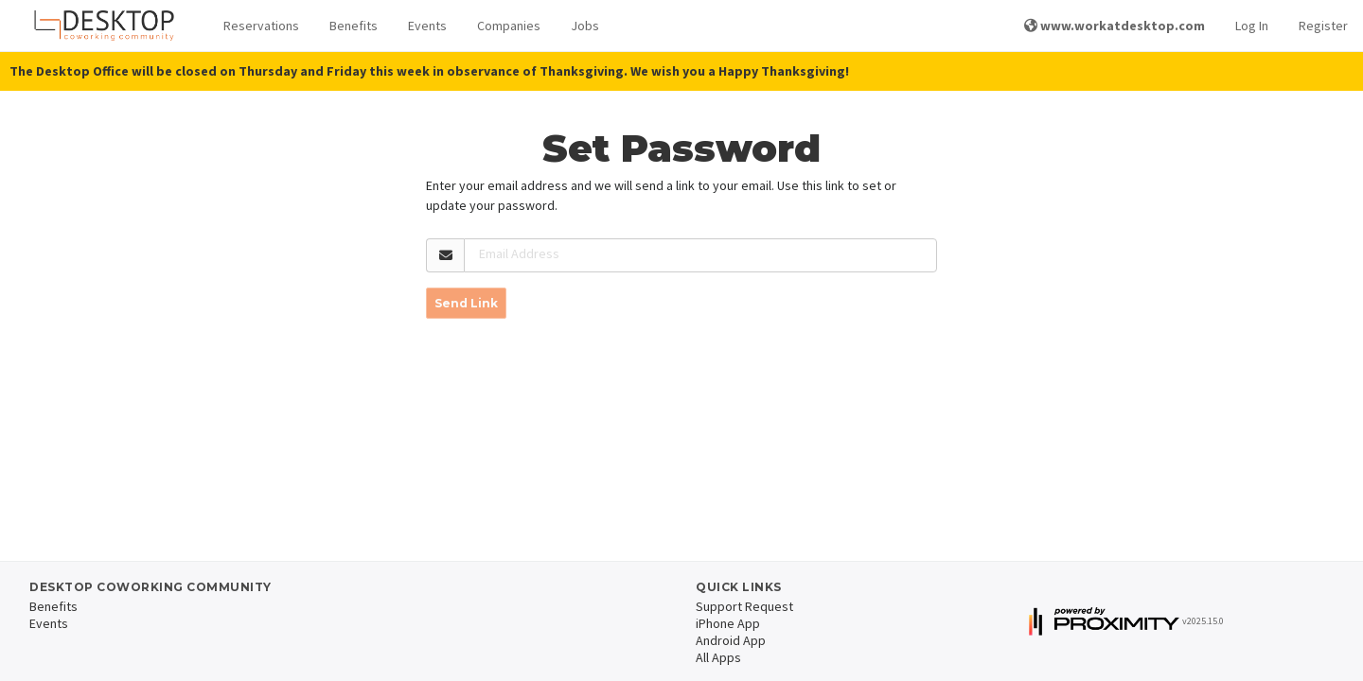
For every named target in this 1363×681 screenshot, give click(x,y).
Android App (731, 640)
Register (1323, 25)
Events (427, 25)
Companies (508, 25)
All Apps (718, 657)
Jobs (585, 25)
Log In (1251, 25)
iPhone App (728, 623)
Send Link (466, 303)
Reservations (261, 25)
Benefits (353, 25)
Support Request (744, 606)
